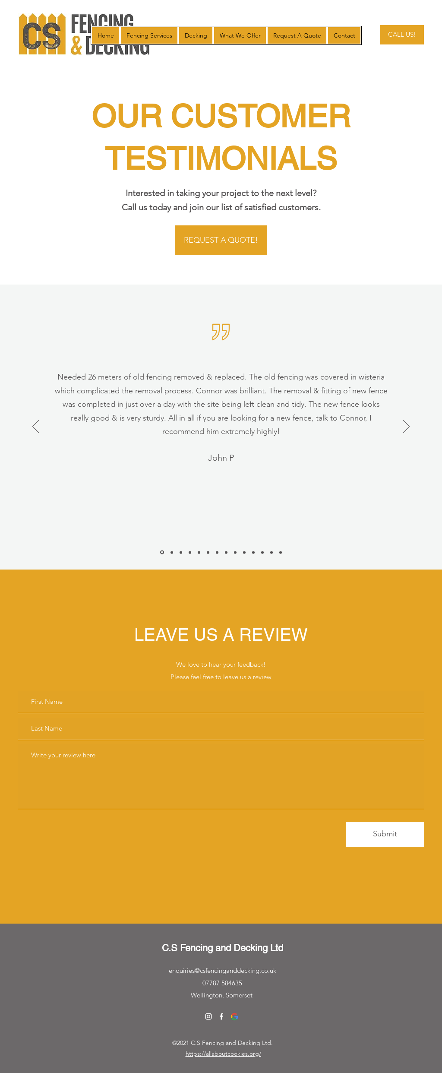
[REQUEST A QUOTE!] (221, 240)
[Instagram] (208, 1016)
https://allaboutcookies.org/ (223, 1053)
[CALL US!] (402, 34)
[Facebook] (221, 1016)
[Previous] (35, 427)
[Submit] (385, 834)
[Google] (234, 1016)
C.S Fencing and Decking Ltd (222, 948)
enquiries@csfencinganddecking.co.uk (222, 970)
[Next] (406, 427)
